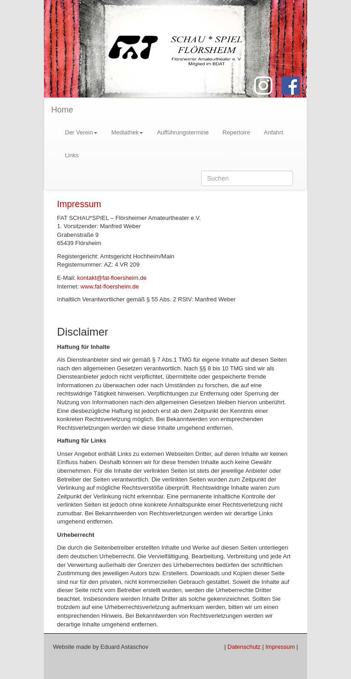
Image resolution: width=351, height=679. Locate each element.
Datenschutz (244, 646)
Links (72, 155)
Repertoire (236, 132)
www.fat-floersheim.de (109, 286)
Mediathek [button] (127, 132)
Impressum (79, 204)
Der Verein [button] (81, 132)
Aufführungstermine (182, 132)
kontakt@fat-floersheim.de (112, 277)
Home (62, 109)
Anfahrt (273, 132)
